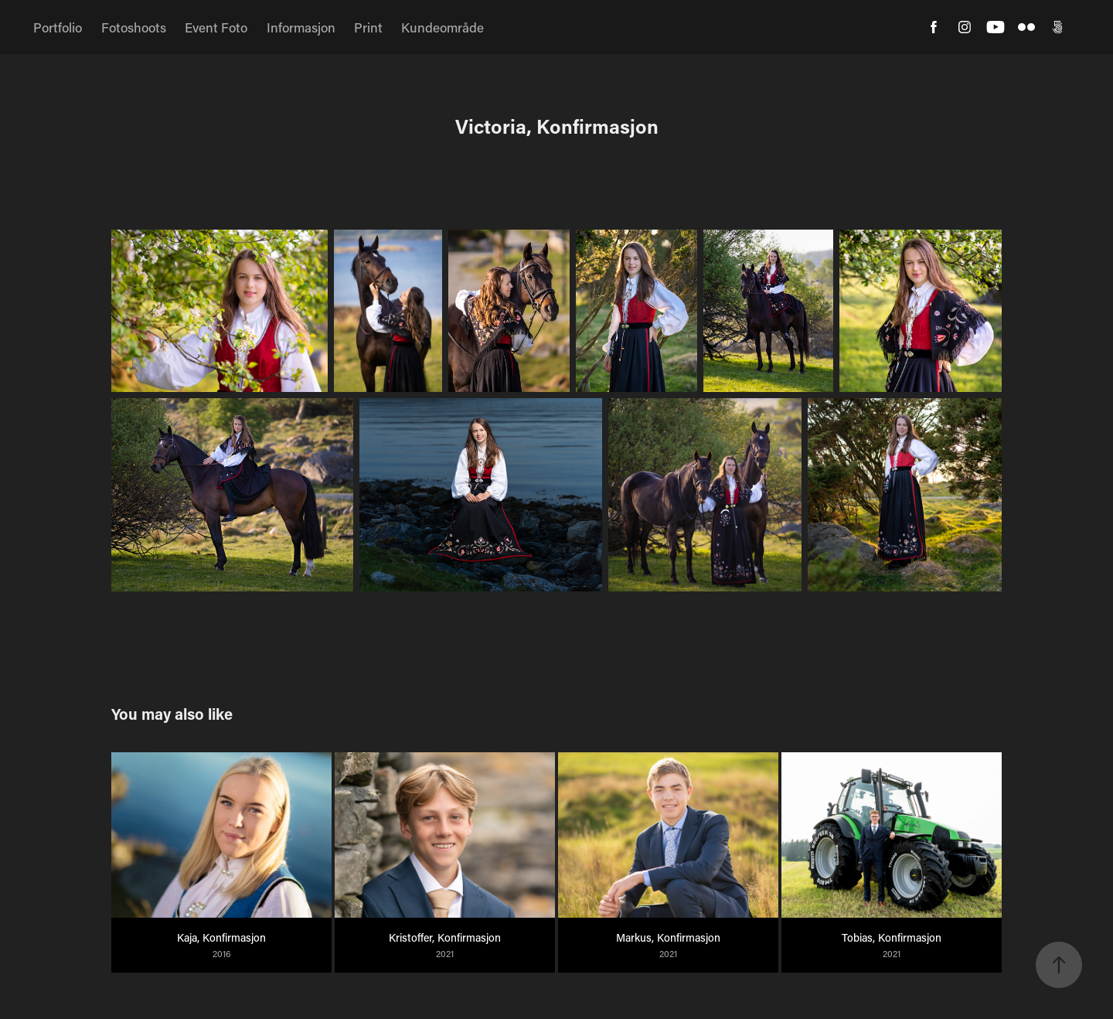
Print (368, 27)
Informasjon (301, 27)
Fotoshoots (133, 27)
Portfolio (57, 27)
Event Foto (216, 27)
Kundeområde (442, 27)
